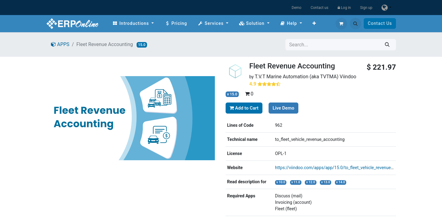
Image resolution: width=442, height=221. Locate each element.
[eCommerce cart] (341, 23)
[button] (355, 23)
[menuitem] (133, 23)
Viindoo (348, 76)
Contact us (319, 8)
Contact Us (380, 23)
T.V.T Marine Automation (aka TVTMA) (297, 76)
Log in (344, 8)
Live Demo (283, 108)
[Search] (387, 44)
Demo (296, 8)
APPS (60, 44)
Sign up (366, 8)
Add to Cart (244, 108)
